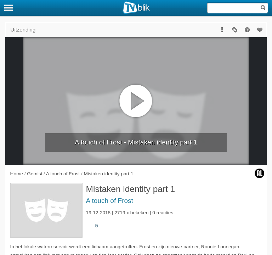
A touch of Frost (109, 200)
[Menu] (9, 8)
